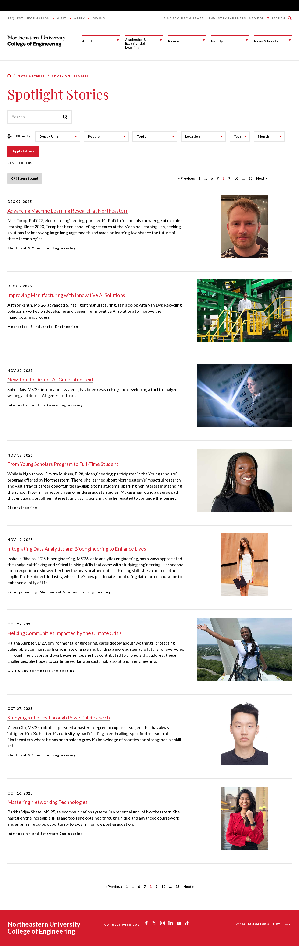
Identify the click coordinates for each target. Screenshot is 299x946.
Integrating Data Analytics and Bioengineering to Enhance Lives (76, 549)
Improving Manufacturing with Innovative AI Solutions (66, 295)
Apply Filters (23, 151)
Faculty (217, 41)
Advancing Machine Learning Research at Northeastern (67, 210)
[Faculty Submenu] (247, 40)
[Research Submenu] (204, 40)
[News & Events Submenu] (289, 40)
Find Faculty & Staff (183, 18)
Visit (62, 18)
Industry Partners (227, 18)
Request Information (28, 18)
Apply (79, 18)
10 (236, 178)
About (87, 41)
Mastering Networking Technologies (47, 802)
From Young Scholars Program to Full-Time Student (62, 464)
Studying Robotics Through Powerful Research (58, 717)
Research (175, 41)
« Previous (186, 178)
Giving (99, 18)
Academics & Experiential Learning (135, 43)
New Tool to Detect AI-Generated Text (50, 379)
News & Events (266, 41)
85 (250, 178)
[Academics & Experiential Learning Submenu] (161, 40)
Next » (261, 178)
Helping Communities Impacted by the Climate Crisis (64, 633)
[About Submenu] (118, 40)
